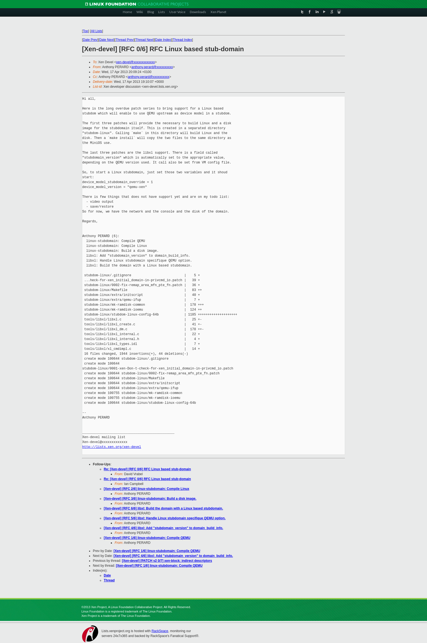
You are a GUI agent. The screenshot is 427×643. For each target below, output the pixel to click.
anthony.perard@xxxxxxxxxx (152, 67)
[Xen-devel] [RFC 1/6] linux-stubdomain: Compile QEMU (147, 538)
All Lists (96, 31)
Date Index (163, 40)
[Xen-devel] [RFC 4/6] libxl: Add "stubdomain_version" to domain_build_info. (163, 528)
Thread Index (182, 40)
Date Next (106, 40)
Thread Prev (124, 40)
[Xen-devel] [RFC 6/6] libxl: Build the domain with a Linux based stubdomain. (163, 508)
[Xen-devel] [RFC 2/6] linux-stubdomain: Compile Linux (146, 489)
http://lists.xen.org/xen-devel (111, 447)
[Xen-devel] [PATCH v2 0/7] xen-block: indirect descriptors (167, 561)
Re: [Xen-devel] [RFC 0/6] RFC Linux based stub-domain (147, 469)
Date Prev (90, 40)
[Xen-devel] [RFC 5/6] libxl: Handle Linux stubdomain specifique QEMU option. (164, 518)
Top (85, 31)
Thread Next (144, 40)
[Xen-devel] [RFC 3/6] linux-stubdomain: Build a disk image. (150, 499)
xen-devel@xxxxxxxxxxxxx (135, 62)
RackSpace (159, 631)
